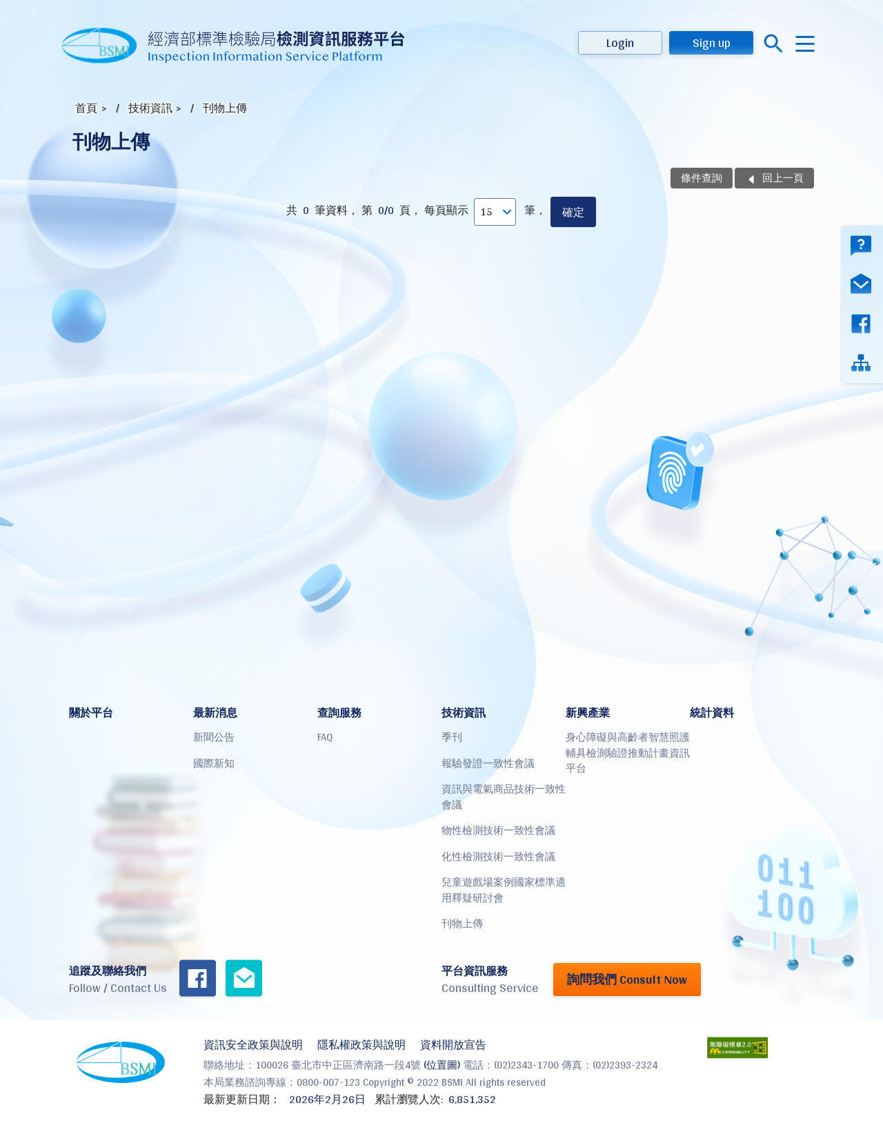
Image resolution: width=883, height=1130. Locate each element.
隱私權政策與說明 (361, 1045)
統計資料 (712, 713)
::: (34, 11)
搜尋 (773, 44)
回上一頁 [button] (783, 177)
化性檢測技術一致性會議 (498, 856)
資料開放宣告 (453, 1045)
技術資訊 (150, 108)
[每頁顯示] (495, 212)
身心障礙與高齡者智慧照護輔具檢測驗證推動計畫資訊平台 (628, 752)
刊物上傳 (225, 108)
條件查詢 (701, 177)
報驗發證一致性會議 (488, 763)
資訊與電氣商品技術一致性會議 (504, 796)
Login (620, 42)
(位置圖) (442, 1064)
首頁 (86, 108)
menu (805, 44)
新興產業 (588, 713)
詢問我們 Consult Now (627, 979)
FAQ (325, 737)
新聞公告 (214, 737)
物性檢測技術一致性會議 (498, 830)
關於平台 (91, 713)
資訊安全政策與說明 (253, 1045)
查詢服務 (339, 713)
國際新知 (214, 763)
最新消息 (215, 713)
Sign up (712, 42)
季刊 (452, 737)
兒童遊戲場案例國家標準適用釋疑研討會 (504, 890)
